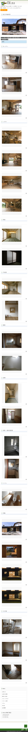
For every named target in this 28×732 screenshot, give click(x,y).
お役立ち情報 (4, 694)
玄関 (17, 37)
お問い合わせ (4, 10)
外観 (4, 39)
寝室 (14, 37)
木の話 (3, 705)
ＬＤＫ (6, 37)
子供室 (12, 37)
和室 (9, 37)
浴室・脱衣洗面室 (21, 37)
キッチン (3, 37)
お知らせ (4, 691)
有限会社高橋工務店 (13, 731)
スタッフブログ (5, 698)
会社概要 (4, 707)
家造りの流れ (4, 696)
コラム (3, 703)
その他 (6, 39)
